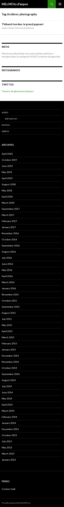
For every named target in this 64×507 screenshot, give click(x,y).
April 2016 (7, 276)
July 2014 (7, 386)
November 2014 (10, 361)
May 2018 (7, 190)
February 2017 (9, 221)
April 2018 (7, 196)
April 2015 (7, 331)
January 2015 (9, 349)
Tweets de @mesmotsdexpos (18, 91)
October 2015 (9, 300)
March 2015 (8, 337)
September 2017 (11, 208)
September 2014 (11, 374)
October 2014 (9, 367)
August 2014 (9, 380)
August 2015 (9, 312)
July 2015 (7, 318)
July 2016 (7, 257)
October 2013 (9, 435)
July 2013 (7, 441)
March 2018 (8, 202)
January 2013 (9, 459)
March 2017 (8, 214)
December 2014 (10, 355)
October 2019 (9, 159)
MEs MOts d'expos (15, 4)
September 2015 (11, 306)
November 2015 (10, 294)
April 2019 (7, 178)
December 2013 (10, 429)
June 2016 (7, 263)
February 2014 (9, 416)
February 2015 (9, 343)
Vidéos (5, 131)
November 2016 (10, 233)
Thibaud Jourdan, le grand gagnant (23, 24)
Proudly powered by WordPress (16, 503)
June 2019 (7, 166)
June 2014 (7, 392)
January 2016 (9, 288)
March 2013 (8, 453)
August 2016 (9, 251)
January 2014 (9, 423)
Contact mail (8, 488)
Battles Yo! (11, 118)
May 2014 (7, 398)
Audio (4, 28)
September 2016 (11, 245)
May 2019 (7, 172)
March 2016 (8, 282)
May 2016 (7, 270)
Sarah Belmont (27, 28)
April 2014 (7, 404)
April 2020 (7, 153)
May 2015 (7, 325)
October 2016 (9, 239)
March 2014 (8, 410)
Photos (6, 125)
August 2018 (9, 184)
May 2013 (7, 447)
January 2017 (9, 227)
